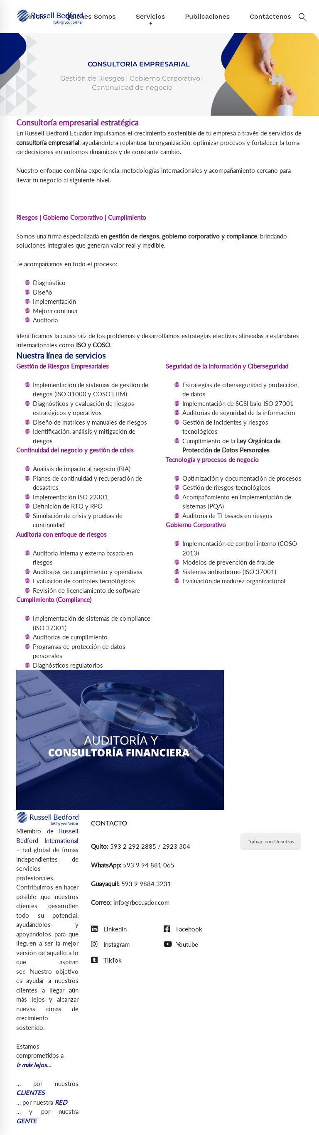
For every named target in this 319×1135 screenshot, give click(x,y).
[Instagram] (110, 944)
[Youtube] (181, 944)
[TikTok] (106, 960)
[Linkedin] (109, 929)
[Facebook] (183, 929)
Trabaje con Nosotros (271, 841)
